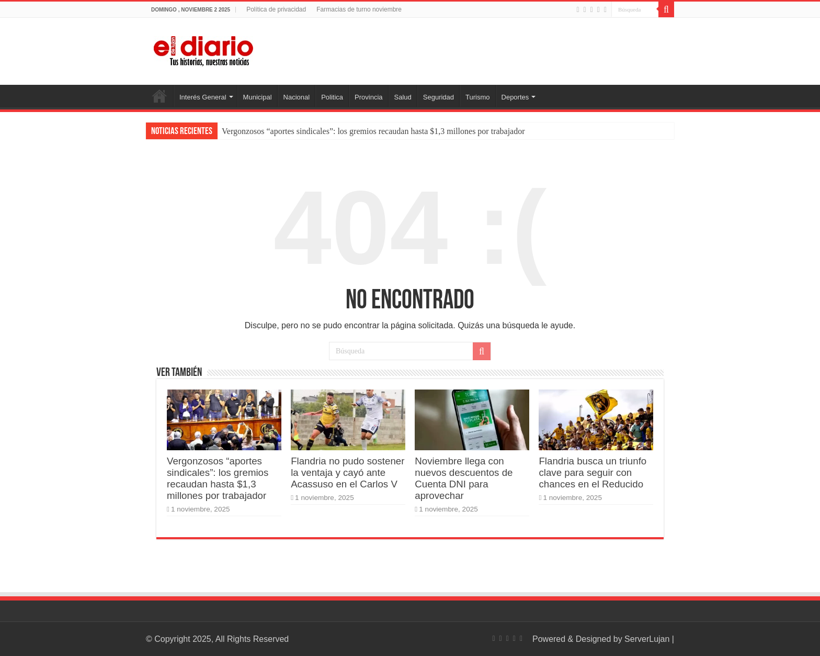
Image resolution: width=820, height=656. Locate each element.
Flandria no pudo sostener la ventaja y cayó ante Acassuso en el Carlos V (347, 472)
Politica (332, 97)
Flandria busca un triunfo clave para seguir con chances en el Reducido (592, 472)
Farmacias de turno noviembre (359, 9)
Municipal (257, 97)
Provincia (368, 97)
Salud (403, 97)
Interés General (202, 97)
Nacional (296, 97)
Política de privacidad (276, 9)
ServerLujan (646, 639)
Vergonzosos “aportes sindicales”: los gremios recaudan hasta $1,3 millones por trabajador (373, 131)
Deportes (515, 97)
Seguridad (438, 97)
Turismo (477, 97)
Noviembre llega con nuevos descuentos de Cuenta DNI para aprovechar (463, 478)
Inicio (159, 96)
